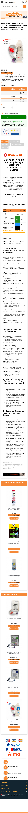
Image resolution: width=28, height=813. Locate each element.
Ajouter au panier (13, 117)
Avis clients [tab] (5, 147)
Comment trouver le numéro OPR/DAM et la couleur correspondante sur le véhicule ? (14, 232)
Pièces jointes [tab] (5, 144)
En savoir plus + (5, 82)
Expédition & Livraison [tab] (17, 144)
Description (4, 141)
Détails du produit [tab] (15, 141)
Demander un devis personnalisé (9, 104)
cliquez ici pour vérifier (12, 795)
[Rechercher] (14, 6)
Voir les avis (15, 133)
